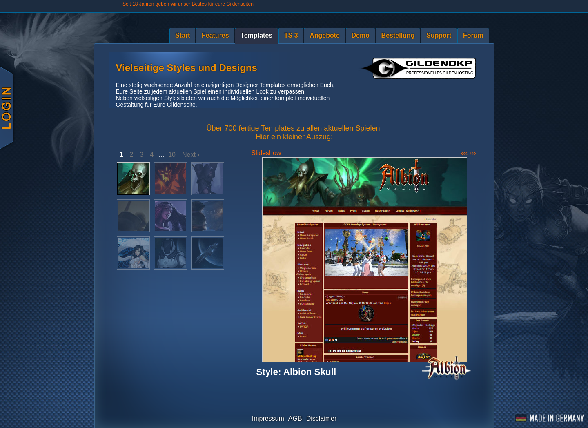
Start (182, 35)
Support (438, 35)
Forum (473, 35)
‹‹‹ (465, 152)
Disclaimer (321, 418)
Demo (361, 35)
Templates (256, 35)
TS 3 (291, 35)
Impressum (268, 418)
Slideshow (266, 152)
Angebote (325, 35)
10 (172, 154)
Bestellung (398, 35)
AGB (295, 418)
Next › (191, 154)
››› (473, 152)
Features (215, 35)
